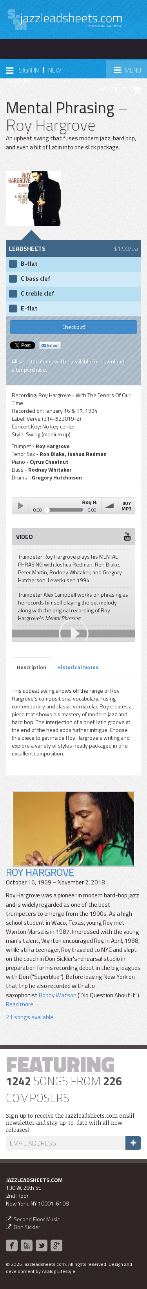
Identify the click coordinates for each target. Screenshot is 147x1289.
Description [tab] (31, 667)
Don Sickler (27, 1227)
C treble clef (37, 293)
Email (50, 345)
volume (110, 505)
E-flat (29, 308)
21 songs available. (30, 1017)
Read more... (21, 1004)
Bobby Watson (57, 995)
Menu (130, 72)
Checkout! (73, 327)
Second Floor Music (37, 1219)
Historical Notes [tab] (77, 667)
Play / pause (20, 505)
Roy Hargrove (40, 872)
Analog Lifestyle (58, 1271)
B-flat (29, 264)
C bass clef (36, 278)
